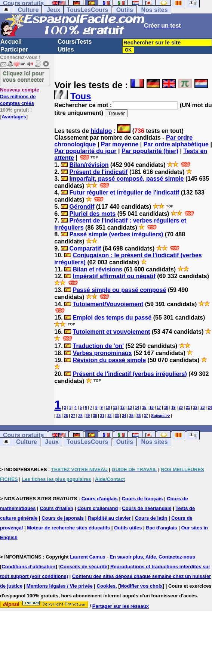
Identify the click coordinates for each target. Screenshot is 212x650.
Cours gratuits (23, 435)
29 (88, 416)
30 (95, 416)
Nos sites (154, 10)
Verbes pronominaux (102, 353)
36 (138, 416)
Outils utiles (128, 528)
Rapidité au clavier (109, 518)
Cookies (106, 586)
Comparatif (85, 248)
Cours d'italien (56, 508)
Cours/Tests (75, 41)
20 (181, 407)
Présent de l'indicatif (99, 172)
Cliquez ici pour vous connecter (23, 76)
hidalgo (101, 131)
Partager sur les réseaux (120, 606)
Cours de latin (151, 518)
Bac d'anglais (161, 528)
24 (210, 407)
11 (115, 407)
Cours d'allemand (97, 508)
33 (117, 416)
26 (66, 416)
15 (144, 407)
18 (166, 407)
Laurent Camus (87, 557)
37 (146, 416)
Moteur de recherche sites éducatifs (68, 528)
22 (195, 407)
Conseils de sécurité (83, 566)
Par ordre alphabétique (176, 144)
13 (129, 407)
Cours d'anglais (100, 498)
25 (58, 416)
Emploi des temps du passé (112, 317)
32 (109, 416)
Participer (14, 49)
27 (73, 416)
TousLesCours (87, 10)
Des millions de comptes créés (19, 96)
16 (152, 407)
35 (131, 416)
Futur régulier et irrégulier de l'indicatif (124, 192)
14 (137, 407)
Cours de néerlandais (146, 508)
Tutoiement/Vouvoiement (108, 304)
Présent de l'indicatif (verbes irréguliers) (130, 374)
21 (188, 407)
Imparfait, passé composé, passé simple (127, 178)
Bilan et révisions (97, 269)
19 (173, 407)
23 (202, 407)
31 (102, 416)
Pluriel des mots (93, 214)
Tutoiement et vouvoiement (111, 332)
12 (122, 407)
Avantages (13, 116)
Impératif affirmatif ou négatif (114, 276)
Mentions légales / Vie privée (60, 586)
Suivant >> (160, 416)
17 (159, 407)
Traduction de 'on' (98, 346)
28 (80, 416)
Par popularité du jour (85, 151)
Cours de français (142, 498)
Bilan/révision (89, 165)
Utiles (66, 49)
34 (124, 416)
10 (108, 407)
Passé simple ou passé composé (119, 290)
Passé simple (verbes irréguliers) (116, 234)
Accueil (11, 41)
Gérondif (82, 206)
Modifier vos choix (141, 586)
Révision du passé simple (109, 360)
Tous (80, 96)
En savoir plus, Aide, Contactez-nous (152, 557)
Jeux (53, 10)
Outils (124, 10)
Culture (28, 10)
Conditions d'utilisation (28, 566)
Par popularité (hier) (150, 151)
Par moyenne (119, 144)
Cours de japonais (63, 518)
